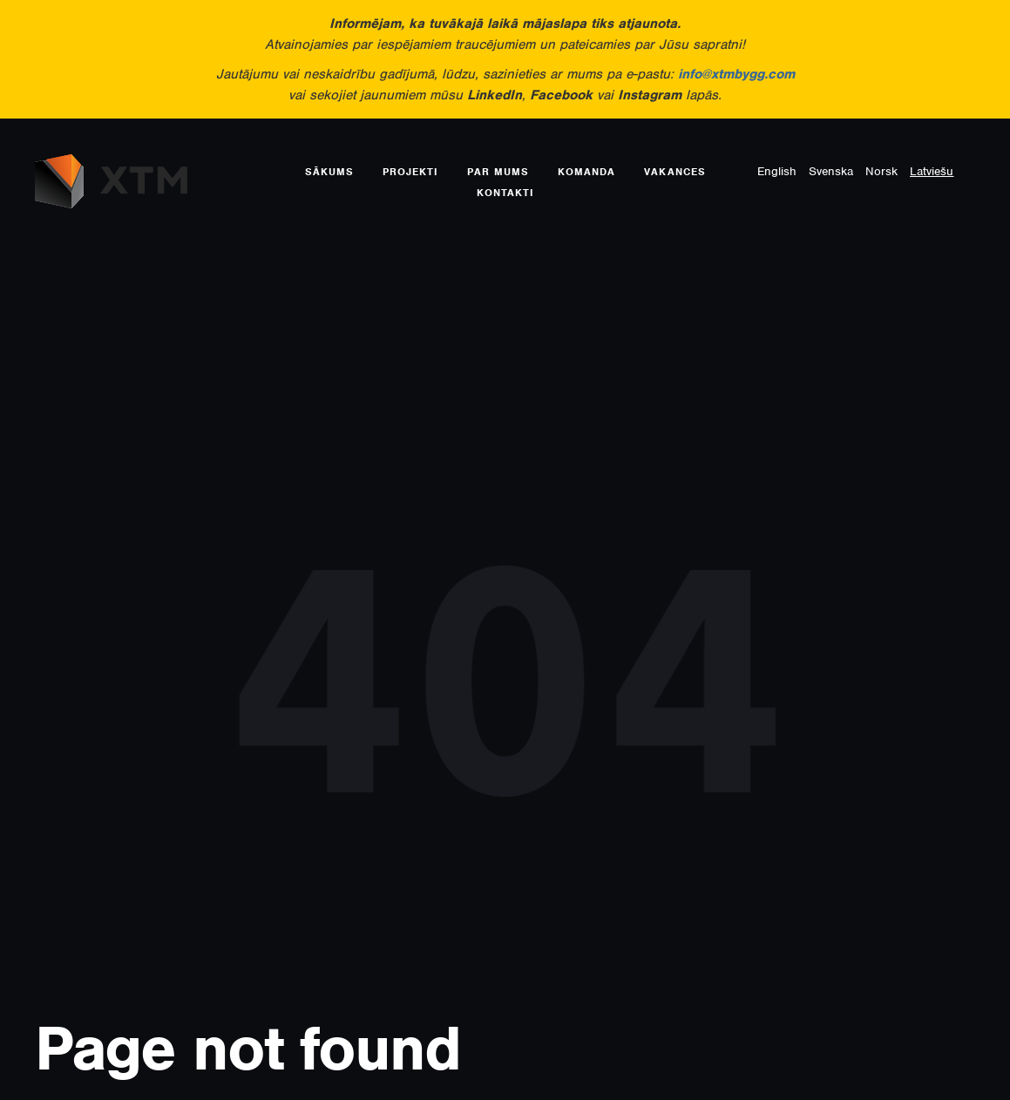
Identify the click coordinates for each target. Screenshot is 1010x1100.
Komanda (586, 172)
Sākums (329, 172)
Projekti (410, 172)
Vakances (675, 172)
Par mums (498, 172)
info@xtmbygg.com (736, 74)
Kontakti (505, 193)
